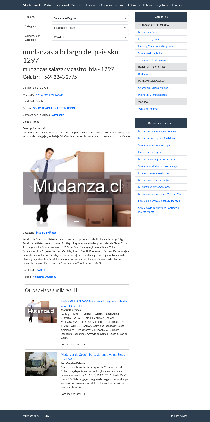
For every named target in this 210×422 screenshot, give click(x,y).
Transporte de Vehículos (152, 60)
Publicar (148, 5)
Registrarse (162, 5)
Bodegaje (143, 73)
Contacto (177, 5)
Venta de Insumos (148, 108)
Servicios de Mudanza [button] (69, 5)
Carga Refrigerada (149, 39)
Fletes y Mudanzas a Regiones (155, 46)
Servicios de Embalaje (150, 52)
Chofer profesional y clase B (154, 87)
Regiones (30, 16)
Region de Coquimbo (44, 276)
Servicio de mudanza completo (155, 145)
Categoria (30, 26)
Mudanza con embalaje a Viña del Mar (160, 193)
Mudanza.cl (31, 5)
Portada (49, 5)
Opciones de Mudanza (99, 5)
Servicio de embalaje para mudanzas (159, 200)
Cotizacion (134, 5)
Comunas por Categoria (32, 37)
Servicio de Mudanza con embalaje (158, 166)
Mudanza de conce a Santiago (155, 180)
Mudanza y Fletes (46, 232)
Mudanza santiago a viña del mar (157, 138)
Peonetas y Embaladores (152, 94)
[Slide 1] (76, 222)
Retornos (120, 5)
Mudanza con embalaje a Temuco (157, 131)
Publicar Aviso (179, 415)
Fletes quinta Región (150, 152)
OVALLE (40, 269)
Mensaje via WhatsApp (49, 94)
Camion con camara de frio (153, 173)
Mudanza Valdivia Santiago (154, 186)
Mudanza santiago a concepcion (156, 159)
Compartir (58, 114)
